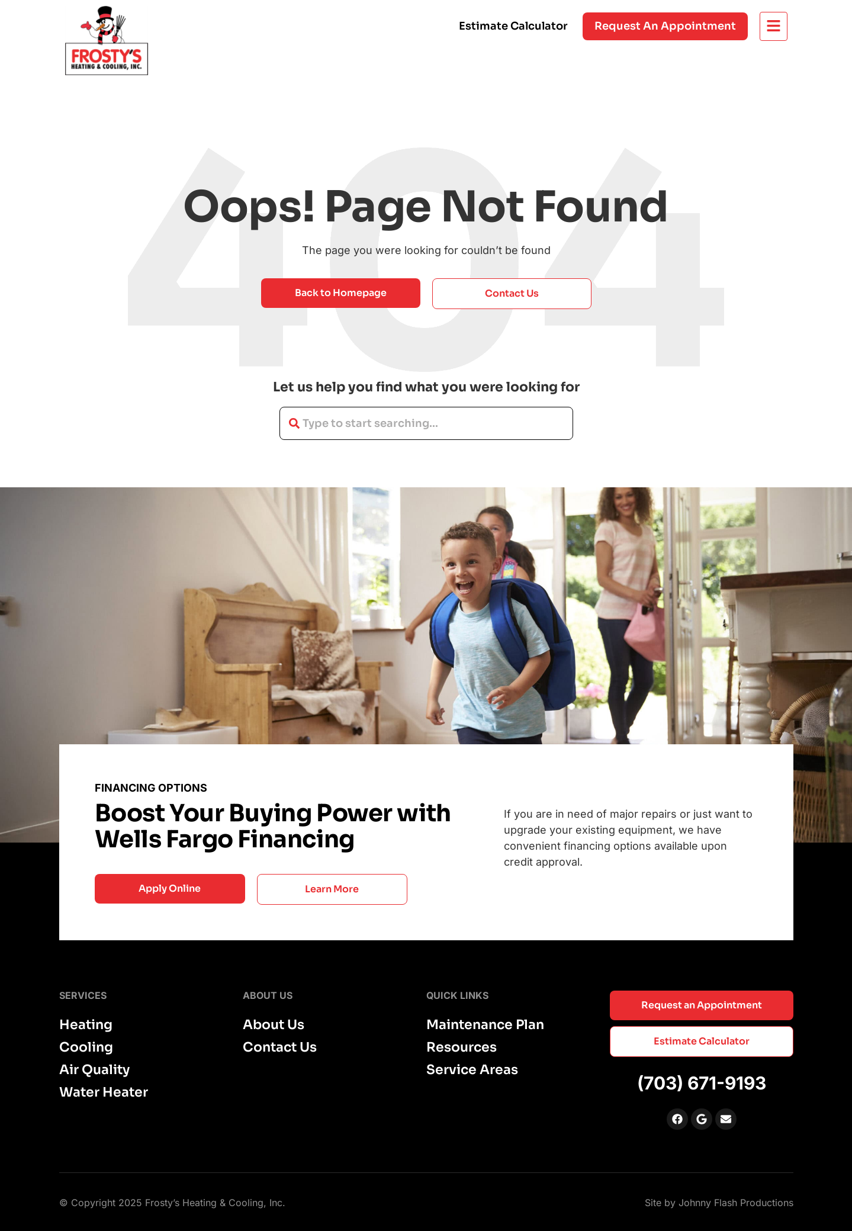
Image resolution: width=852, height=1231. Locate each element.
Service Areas (472, 1070)
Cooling (86, 1047)
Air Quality (94, 1070)
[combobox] (426, 423)
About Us (273, 1025)
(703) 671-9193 (701, 1083)
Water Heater (103, 1092)
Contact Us (280, 1047)
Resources (461, 1047)
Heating (85, 1025)
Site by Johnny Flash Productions (719, 1202)
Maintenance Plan (485, 1025)
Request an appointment (665, 26)
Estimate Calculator (513, 26)
